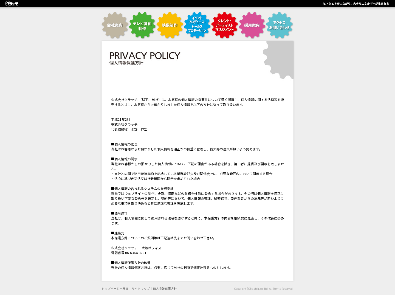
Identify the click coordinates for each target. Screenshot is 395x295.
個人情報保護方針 (165, 288)
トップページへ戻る (115, 288)
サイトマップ (141, 288)
